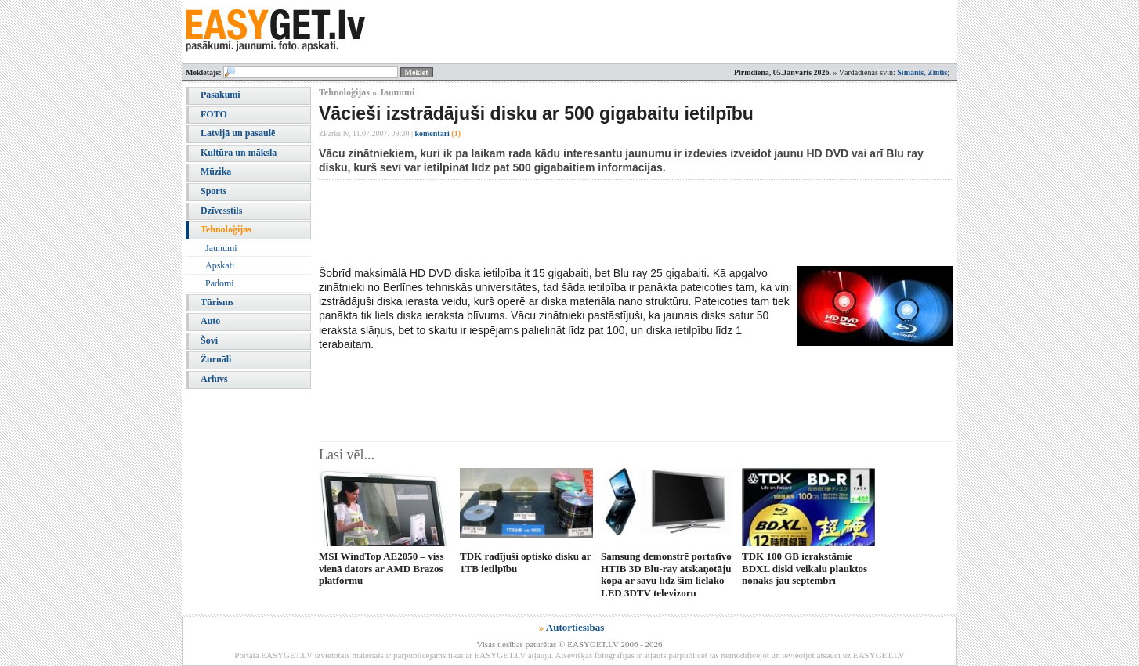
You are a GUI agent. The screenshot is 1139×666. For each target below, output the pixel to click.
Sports (213, 190)
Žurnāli (216, 359)
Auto (210, 320)
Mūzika (216, 171)
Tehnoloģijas (226, 229)
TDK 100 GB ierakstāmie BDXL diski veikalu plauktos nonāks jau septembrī (804, 568)
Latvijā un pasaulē (238, 133)
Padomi (219, 283)
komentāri (437, 133)
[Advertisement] (604, 223)
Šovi (209, 340)
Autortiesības (575, 627)
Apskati (219, 265)
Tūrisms (217, 302)
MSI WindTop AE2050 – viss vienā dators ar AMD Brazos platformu (381, 568)
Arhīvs (214, 378)
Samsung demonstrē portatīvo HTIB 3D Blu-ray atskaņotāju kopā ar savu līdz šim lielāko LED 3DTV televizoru (666, 574)
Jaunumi (221, 248)
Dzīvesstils (221, 210)
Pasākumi (220, 94)
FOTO (214, 114)
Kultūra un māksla (239, 152)
